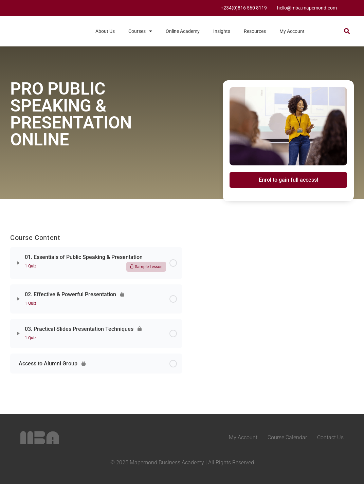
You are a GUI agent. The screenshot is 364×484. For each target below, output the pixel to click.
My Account (292, 31)
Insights (221, 31)
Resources (255, 31)
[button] (347, 31)
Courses (140, 31)
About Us (105, 31)
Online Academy (183, 31)
